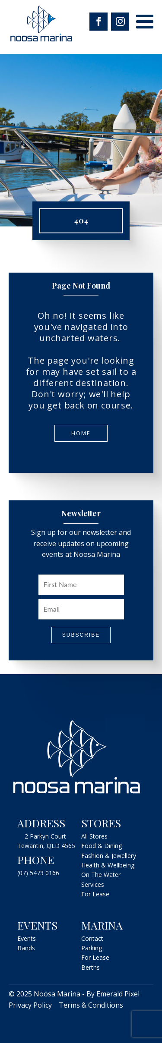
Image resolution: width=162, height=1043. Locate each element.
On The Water (101, 874)
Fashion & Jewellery (108, 855)
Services (92, 884)
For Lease (95, 894)
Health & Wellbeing (107, 865)
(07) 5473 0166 (38, 873)
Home (81, 433)
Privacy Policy (30, 1005)
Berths (90, 967)
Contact (92, 938)
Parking (91, 948)
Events (26, 938)
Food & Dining (101, 846)
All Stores (94, 836)
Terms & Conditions (91, 1005)
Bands (26, 948)
